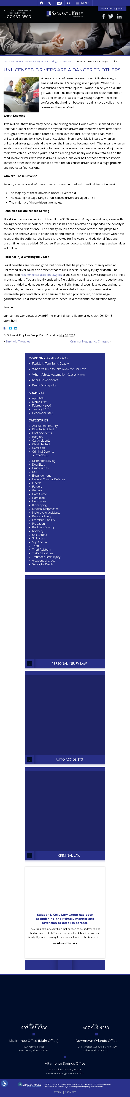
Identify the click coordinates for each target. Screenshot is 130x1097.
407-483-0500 (18, 17)
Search (68, 3)
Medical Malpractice (45, 509)
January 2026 (41, 409)
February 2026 (41, 405)
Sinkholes (38, 538)
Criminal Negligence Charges (89, 342)
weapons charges (43, 561)
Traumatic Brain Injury (46, 557)
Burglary (37, 437)
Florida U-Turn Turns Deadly (50, 363)
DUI (34, 472)
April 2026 (38, 398)
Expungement (41, 475)
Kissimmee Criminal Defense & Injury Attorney (27, 61)
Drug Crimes (40, 468)
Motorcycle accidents (46, 512)
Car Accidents (66, 61)
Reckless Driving (43, 527)
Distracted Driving (44, 461)
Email (59, 3)
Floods (36, 483)
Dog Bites (38, 464)
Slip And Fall (40, 542)
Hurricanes (39, 501)
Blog (54, 61)
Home (41, 3)
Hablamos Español (112, 8)
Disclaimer (70, 1092)
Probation (38, 524)
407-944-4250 (96, 1028)
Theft (35, 546)
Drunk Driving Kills (44, 385)
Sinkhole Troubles (18, 342)
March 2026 (39, 402)
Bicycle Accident (43, 429)
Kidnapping (39, 505)
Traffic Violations (42, 553)
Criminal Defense (43, 451)
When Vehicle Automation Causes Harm (58, 374)
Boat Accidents (42, 433)
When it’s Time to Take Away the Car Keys (59, 369)
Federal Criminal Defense (48, 479)
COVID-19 (38, 448)
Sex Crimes (39, 535)
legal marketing (71, 1087)
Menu (85, 3)
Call (50, 3)
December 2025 (42, 413)
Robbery (37, 531)
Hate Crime (39, 494)
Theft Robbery (41, 549)
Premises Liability (43, 520)
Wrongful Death (42, 564)
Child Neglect (41, 444)
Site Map (58, 1092)
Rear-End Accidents (45, 380)
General (37, 490)
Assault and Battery (45, 426)
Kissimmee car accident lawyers (41, 275)
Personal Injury (42, 516)
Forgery (37, 487)
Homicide (38, 498)
